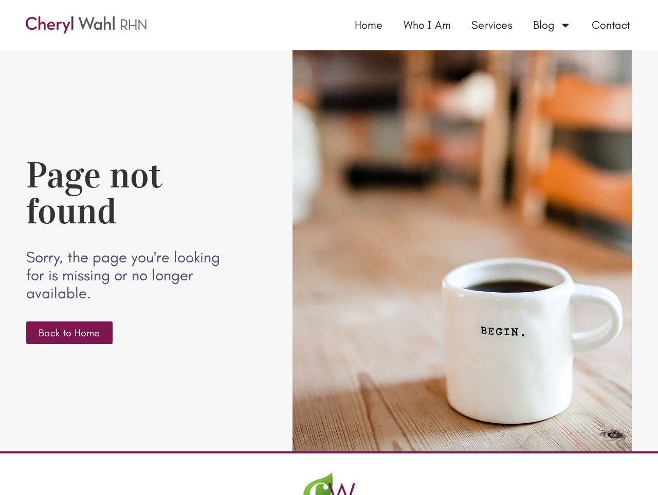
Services (492, 25)
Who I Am (427, 25)
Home (369, 25)
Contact (611, 25)
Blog (552, 25)
